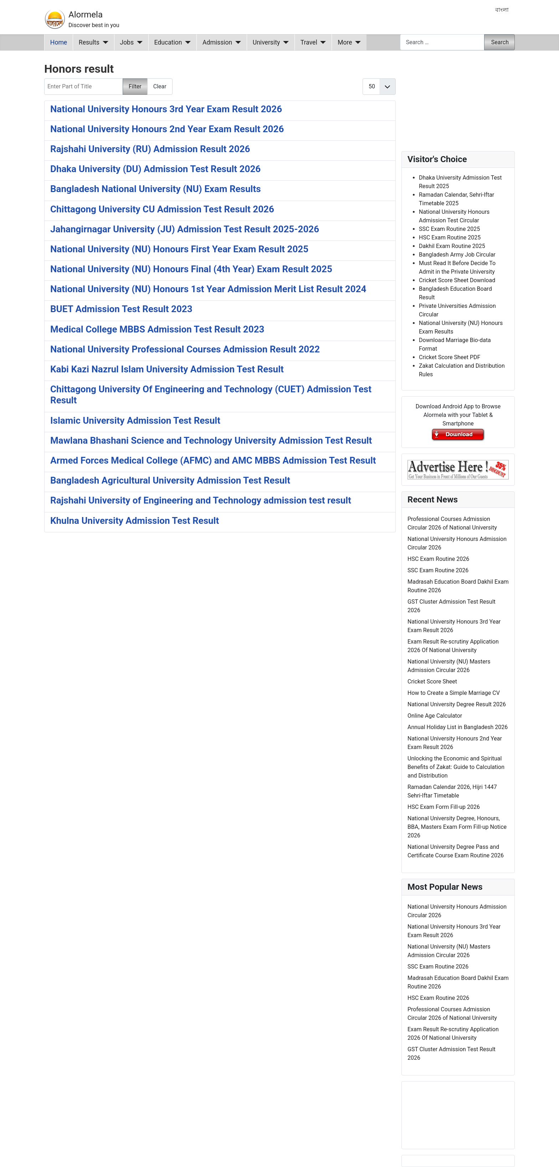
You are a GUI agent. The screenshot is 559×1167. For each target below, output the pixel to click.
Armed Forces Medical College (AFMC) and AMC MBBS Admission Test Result (213, 460)
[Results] (103, 42)
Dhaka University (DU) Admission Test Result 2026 (155, 169)
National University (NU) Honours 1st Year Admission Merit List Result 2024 (208, 289)
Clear (159, 86)
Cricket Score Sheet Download (457, 280)
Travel (309, 42)
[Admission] (236, 42)
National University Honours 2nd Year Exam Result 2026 (167, 129)
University (266, 42)
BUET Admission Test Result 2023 (121, 309)
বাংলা (502, 9)
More (345, 42)
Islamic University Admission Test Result (135, 420)
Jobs (127, 42)
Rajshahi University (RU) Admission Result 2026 (150, 149)
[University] (284, 42)
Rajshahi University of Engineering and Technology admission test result (200, 500)
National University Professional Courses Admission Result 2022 (185, 349)
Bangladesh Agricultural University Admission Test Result (170, 480)
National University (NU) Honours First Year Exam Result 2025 (179, 249)
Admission (217, 42)
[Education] (186, 42)
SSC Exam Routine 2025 (449, 229)
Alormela (85, 15)
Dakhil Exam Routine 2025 (452, 246)
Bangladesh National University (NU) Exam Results (155, 189)
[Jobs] (138, 42)
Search (500, 42)
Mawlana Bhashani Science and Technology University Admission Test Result (211, 440)
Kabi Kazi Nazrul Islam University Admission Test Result (167, 369)
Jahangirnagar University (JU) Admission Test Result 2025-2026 (184, 229)
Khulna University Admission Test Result (134, 520)
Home (58, 42)
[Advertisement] (220, 631)
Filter (135, 86)
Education (168, 42)
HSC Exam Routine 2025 (450, 237)
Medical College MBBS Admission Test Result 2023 (157, 329)
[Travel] (321, 42)
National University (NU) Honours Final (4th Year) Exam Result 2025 (191, 269)
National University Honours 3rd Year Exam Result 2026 (166, 109)
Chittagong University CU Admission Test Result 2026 (162, 209)
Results (89, 42)
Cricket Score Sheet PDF (449, 357)
